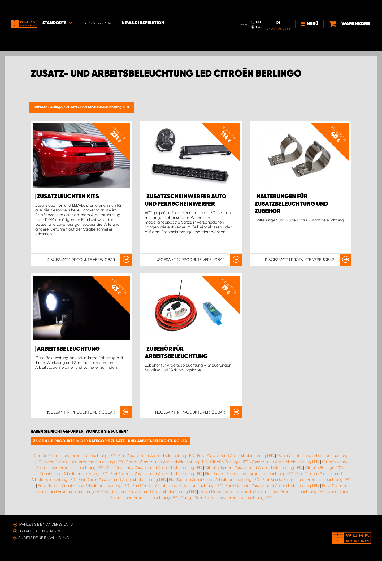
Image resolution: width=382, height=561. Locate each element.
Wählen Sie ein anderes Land (45, 524)
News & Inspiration (143, 8)
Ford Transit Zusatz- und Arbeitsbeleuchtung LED (177, 485)
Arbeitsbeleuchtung (68, 349)
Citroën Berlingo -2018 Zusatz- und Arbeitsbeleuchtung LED (264, 461)
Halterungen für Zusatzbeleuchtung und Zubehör (291, 204)
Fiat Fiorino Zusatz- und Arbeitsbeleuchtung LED (249, 473)
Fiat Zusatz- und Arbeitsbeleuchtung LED (156, 455)
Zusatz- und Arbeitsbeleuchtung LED (97, 107)
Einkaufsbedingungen (39, 531)
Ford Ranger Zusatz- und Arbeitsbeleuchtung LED (83, 485)
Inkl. (259, 7)
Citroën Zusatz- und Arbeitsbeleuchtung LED (75, 455)
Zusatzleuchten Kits (68, 196)
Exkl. (259, 12)
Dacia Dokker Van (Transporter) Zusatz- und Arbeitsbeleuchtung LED (262, 491)
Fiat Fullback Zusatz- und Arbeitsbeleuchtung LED (156, 473)
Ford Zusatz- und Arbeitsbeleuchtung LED (235, 455)
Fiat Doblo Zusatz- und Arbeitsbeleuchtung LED (122, 479)
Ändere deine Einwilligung (43, 538)
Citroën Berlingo (48, 107)
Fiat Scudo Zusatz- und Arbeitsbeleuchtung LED (306, 479)
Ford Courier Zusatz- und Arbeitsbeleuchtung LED (150, 491)
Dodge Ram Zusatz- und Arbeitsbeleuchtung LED (226, 497)
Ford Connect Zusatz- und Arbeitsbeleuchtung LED (272, 485)
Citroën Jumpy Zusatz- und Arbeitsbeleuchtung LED (154, 467)
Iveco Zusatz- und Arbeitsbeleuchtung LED (84, 461)
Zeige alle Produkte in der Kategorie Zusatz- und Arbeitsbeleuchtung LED (110, 440)
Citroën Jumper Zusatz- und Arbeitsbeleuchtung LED (253, 467)
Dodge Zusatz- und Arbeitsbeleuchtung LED (166, 461)
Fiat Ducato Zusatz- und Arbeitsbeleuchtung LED (214, 479)
